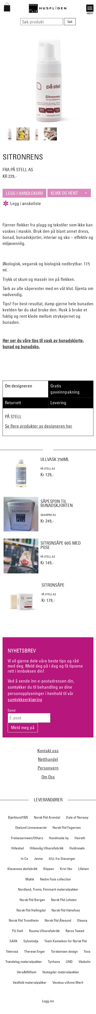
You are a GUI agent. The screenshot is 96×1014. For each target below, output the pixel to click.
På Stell (17, 931)
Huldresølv (77, 848)
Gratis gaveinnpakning (65, 389)
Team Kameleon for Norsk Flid (65, 941)
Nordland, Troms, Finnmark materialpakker (48, 889)
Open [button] (89, 8)
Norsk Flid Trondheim (24, 920)
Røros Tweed (75, 931)
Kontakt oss (48, 750)
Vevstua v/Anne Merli (67, 982)
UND (69, 961)
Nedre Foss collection (55, 879)
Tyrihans (54, 961)
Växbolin (85, 961)
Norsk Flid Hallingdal (31, 910)
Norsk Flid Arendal (47, 817)
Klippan (48, 868)
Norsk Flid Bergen (32, 899)
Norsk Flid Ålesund (58, 920)
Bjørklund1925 (18, 817)
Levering (58, 402)
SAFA (13, 941)
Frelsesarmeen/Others (27, 838)
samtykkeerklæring (25, 699)
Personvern (48, 768)
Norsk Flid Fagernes (66, 827)
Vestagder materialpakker (60, 972)
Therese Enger (34, 951)
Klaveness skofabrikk (22, 868)
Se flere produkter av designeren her (38, 426)
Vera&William (26, 972)
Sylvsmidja (30, 941)
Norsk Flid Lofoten (64, 899)
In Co (24, 858)
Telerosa (12, 951)
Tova (87, 951)
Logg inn (48, 1001)
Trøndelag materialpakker (23, 961)
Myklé (29, 879)
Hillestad (17, 848)
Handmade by (59, 838)
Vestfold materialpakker (30, 982)
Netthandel (48, 759)
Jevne (38, 858)
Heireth (79, 838)
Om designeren (18, 385)
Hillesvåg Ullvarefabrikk (46, 848)
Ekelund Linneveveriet (31, 827)
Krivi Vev (66, 868)
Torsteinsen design (64, 951)
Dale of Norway (77, 817)
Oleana (82, 920)
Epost (12, 710)
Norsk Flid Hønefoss (65, 910)
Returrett (13, 402)
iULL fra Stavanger (62, 858)
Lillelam (83, 868)
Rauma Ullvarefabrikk (44, 931)
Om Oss (48, 776)
